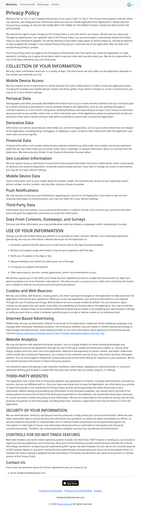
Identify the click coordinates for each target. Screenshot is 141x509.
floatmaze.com (64, 504)
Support (98, 490)
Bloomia (11, 4)
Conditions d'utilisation (51, 490)
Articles (55, 4)
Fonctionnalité (27, 4)
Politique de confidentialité (78, 490)
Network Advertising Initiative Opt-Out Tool (37, 333)
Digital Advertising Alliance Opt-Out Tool (83, 333)
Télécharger (43, 4)
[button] (130, 4)
